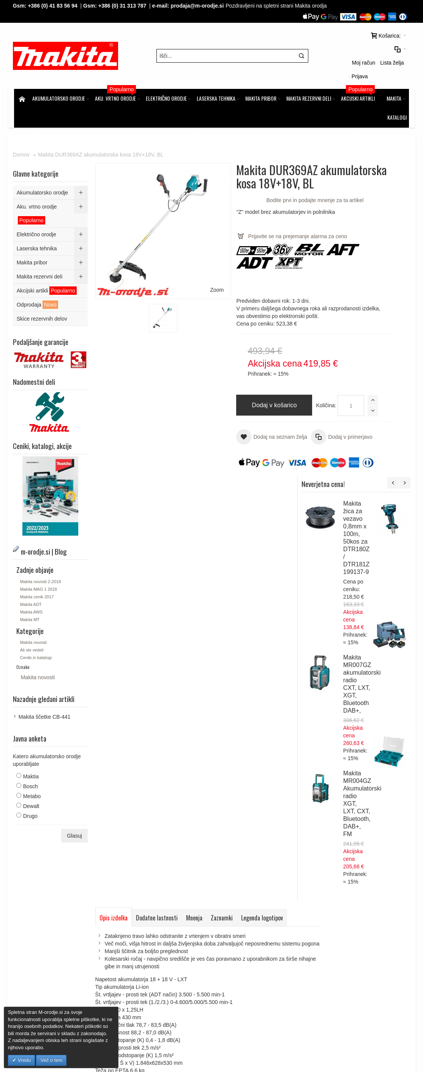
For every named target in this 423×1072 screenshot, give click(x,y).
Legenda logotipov (263, 539)
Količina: (217, 411)
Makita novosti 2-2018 (41, 560)
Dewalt (32, 784)
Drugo (31, 794)
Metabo (33, 775)
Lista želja (373, 52)
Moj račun (344, 52)
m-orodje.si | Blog (79, 874)
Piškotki (137, 931)
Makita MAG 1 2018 (39, 567)
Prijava (398, 52)
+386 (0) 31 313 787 (123, 6)
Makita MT (31, 598)
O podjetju (140, 938)
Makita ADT (32, 582)
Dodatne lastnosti (158, 539)
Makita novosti (34, 620)
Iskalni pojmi (119, 874)
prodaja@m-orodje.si (198, 6)
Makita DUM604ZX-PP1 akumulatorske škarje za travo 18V (378, 622)
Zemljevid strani (35, 874)
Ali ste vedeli (33, 628)
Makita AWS (32, 590)
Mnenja (195, 539)
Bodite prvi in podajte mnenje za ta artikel (251, 199)
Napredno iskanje (160, 874)
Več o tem (51, 1060)
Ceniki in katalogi (37, 636)
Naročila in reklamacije (212, 874)
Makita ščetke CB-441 (46, 695)
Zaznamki (223, 539)
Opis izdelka (115, 539)
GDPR (135, 923)
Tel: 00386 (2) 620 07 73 (341, 961)
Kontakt (137, 946)
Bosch (31, 765)
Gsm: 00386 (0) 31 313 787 (344, 969)
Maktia (32, 755)
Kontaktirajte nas (264, 874)
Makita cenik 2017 (38, 575)
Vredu (23, 1060)
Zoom (182, 233)
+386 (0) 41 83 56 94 (54, 6)
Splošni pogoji (144, 915)
